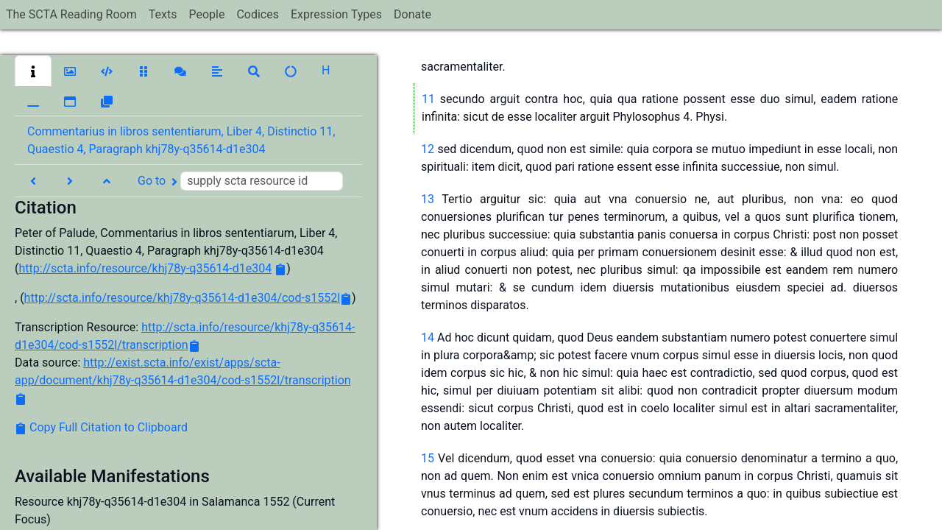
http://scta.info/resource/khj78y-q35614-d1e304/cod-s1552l (182, 298)
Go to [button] (240, 181)
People (206, 14)
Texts (163, 14)
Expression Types (336, 14)
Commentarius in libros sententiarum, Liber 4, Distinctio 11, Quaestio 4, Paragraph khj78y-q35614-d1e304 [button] (181, 140)
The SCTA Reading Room (71, 14)
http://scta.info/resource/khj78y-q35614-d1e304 (145, 268)
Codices (257, 14)
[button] (33, 70)
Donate (412, 14)
